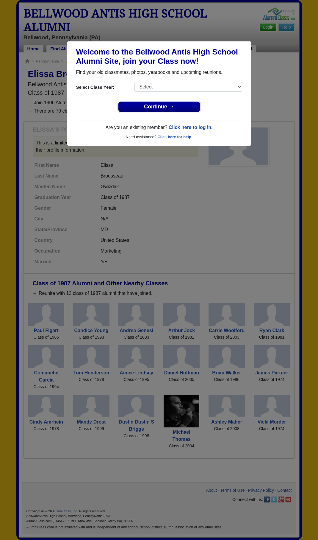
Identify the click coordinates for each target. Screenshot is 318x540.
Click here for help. (174, 137)
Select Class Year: (95, 87)
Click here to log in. (191, 127)
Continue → (159, 107)
